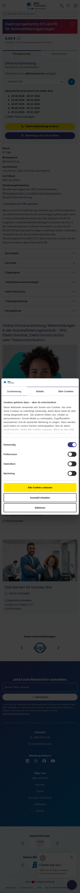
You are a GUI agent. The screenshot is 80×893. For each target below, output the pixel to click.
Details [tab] (40, 391)
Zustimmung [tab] (14, 391)
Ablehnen (40, 507)
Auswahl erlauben (40, 497)
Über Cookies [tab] (65, 391)
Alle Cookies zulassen (40, 487)
